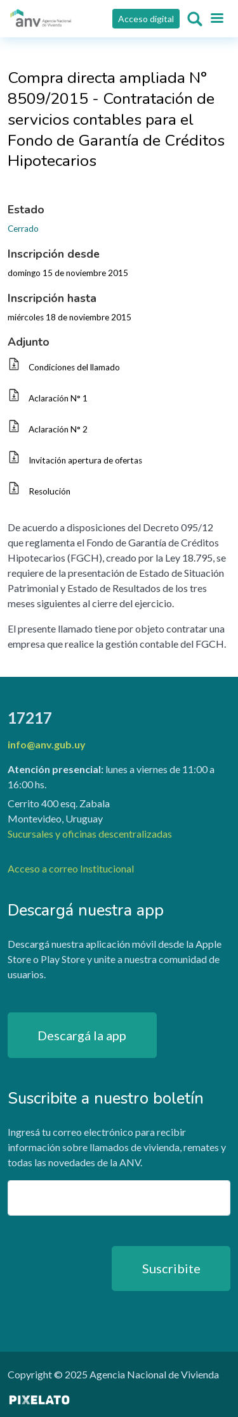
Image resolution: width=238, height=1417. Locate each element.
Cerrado (23, 229)
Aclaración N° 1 (58, 398)
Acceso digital (146, 18)
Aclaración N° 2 (58, 429)
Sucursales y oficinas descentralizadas (90, 834)
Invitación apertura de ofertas (85, 460)
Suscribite (171, 1268)
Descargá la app (81, 1035)
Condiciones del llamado (74, 367)
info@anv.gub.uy (47, 744)
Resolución (49, 491)
